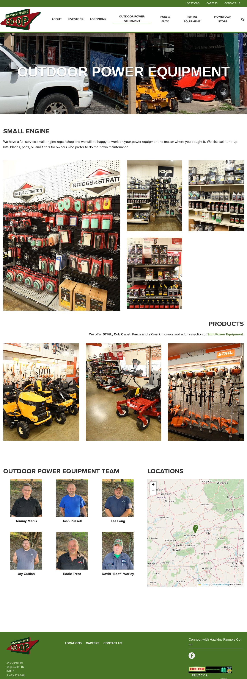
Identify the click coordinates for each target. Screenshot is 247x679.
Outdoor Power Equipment (132, 19)
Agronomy (98, 19)
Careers (211, 3)
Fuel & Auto (165, 19)
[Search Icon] (242, 19)
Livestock (75, 19)
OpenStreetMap (221, 584)
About (57, 19)
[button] (195, 530)
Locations (192, 3)
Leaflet (203, 584)
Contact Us (232, 3)
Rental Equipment (192, 19)
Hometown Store (222, 19)
